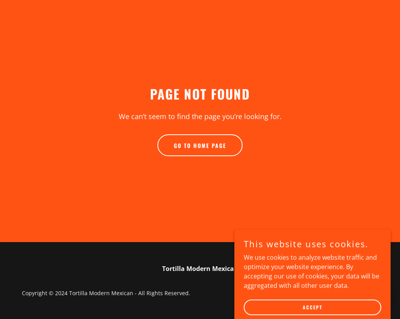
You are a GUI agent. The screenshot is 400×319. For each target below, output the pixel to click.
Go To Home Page (200, 145)
